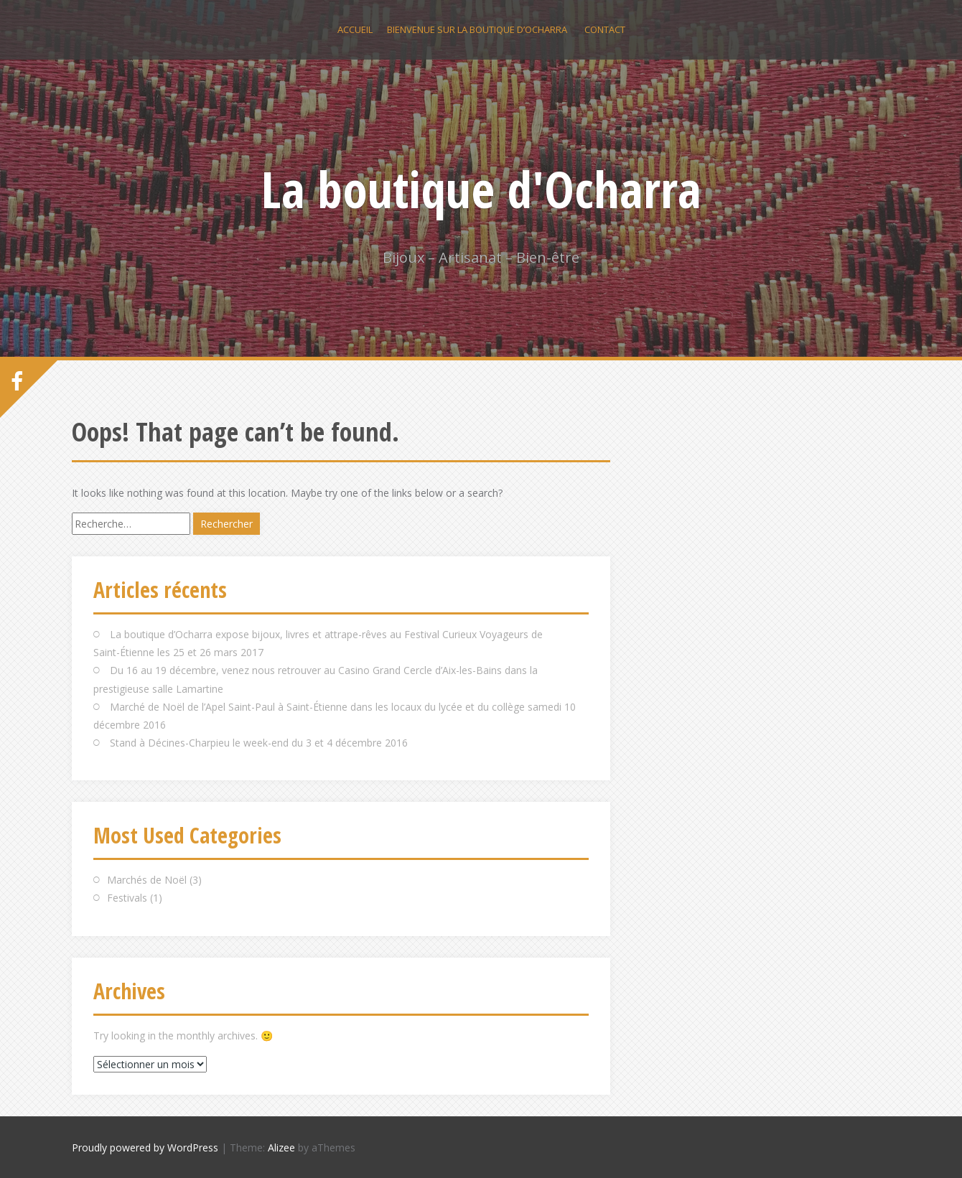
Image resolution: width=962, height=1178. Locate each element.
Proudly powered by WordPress (145, 1147)
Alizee (281, 1147)
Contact (604, 29)
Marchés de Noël (147, 880)
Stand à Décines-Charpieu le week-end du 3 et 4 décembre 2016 (259, 742)
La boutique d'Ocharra (481, 188)
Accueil (355, 29)
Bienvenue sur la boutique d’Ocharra (477, 29)
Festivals (127, 897)
